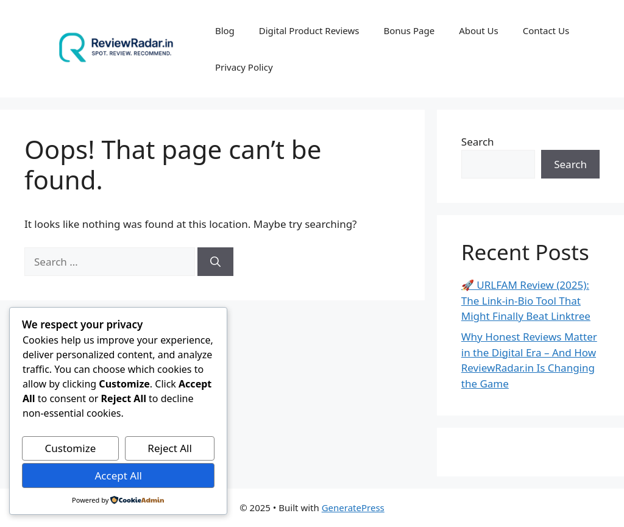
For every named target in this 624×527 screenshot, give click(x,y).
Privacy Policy (244, 67)
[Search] (215, 262)
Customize (70, 448)
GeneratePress (353, 507)
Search (477, 142)
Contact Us (546, 30)
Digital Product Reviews (309, 30)
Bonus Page (408, 30)
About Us (478, 30)
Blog (225, 30)
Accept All (117, 476)
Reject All (169, 448)
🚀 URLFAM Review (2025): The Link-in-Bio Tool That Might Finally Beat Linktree (525, 300)
